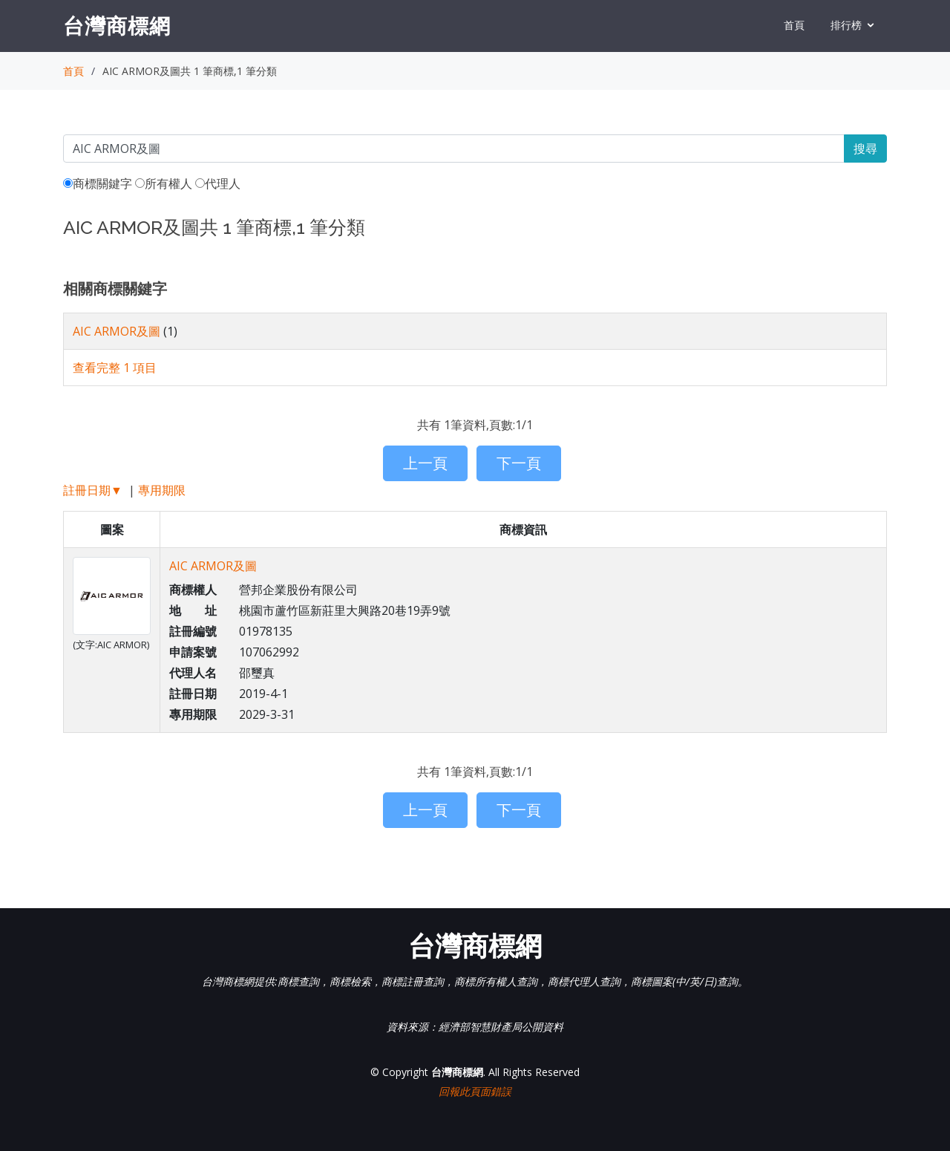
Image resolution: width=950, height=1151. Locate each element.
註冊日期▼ (92, 490)
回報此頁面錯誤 (475, 1091)
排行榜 (846, 25)
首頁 (794, 25)
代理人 (217, 183)
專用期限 (162, 490)
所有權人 (163, 183)
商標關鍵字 (97, 183)
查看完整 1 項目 (115, 367)
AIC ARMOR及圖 (116, 331)
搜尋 (865, 148)
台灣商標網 (117, 25)
